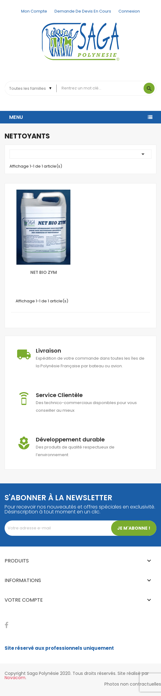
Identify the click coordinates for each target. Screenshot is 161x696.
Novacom (15, 678)
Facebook (7, 625)
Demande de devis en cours (82, 11)
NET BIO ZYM (43, 272)
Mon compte (34, 11)
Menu (16, 117)
